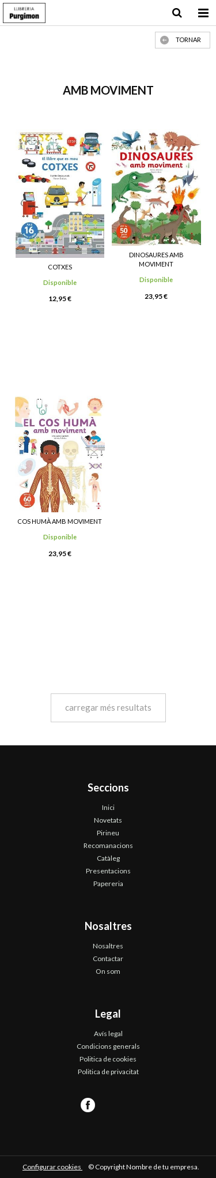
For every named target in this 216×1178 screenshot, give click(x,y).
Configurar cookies (52, 1166)
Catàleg (108, 858)
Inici (108, 807)
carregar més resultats (108, 707)
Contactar (108, 958)
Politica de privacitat (108, 1071)
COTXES (60, 267)
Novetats (108, 820)
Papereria (108, 883)
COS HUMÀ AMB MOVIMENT (59, 521)
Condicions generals (108, 1046)
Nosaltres (108, 945)
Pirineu (108, 832)
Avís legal (108, 1033)
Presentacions (108, 870)
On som (108, 971)
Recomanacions (108, 845)
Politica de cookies (108, 1059)
